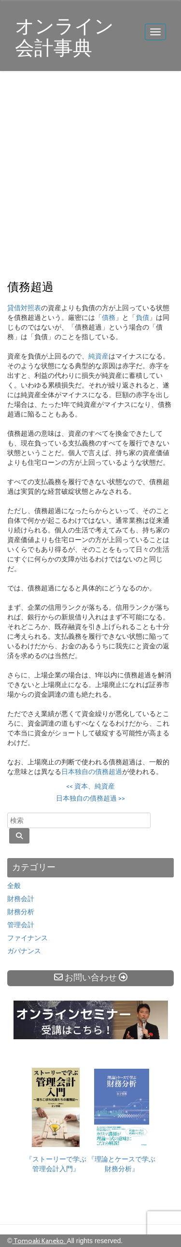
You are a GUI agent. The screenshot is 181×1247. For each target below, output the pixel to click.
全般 (14, 885)
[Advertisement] (90, 176)
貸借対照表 (24, 307)
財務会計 (20, 898)
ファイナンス (27, 937)
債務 (108, 317)
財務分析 (20, 911)
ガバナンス (24, 950)
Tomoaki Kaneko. (39, 1240)
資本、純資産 (90, 786)
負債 (142, 317)
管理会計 (20, 924)
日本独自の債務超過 (91, 771)
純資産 (98, 356)
